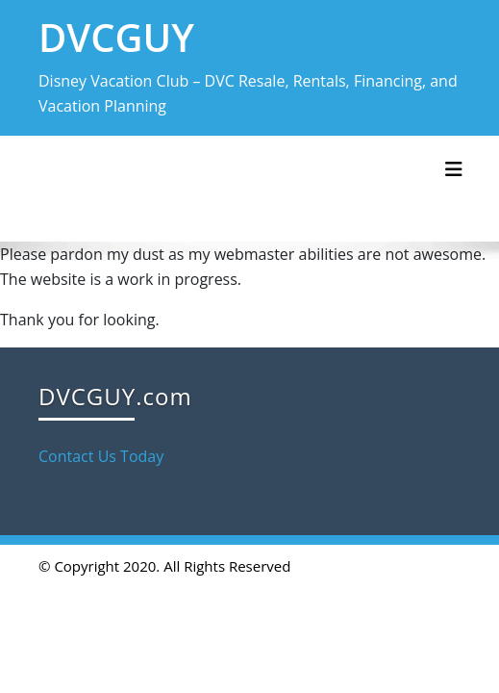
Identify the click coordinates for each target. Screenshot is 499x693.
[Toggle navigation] (454, 169)
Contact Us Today (100, 456)
